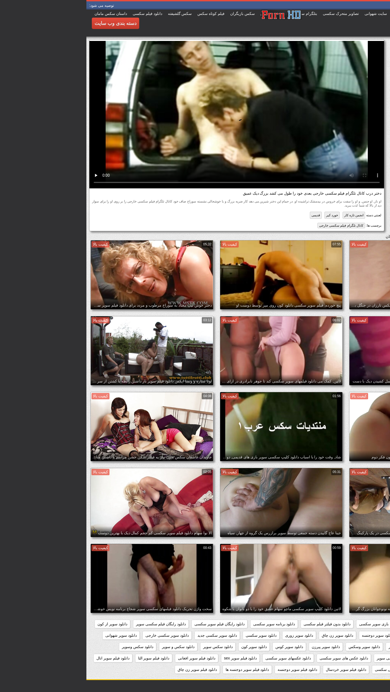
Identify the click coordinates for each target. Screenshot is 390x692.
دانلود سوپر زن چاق (251, 635)
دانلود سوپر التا (370, 635)
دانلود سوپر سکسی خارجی (80, 635)
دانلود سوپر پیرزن (239, 647)
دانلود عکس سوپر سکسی (361, 658)
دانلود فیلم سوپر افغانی (110, 658)
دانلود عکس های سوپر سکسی (257, 658)
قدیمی (229, 215)
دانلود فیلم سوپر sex (154, 658)
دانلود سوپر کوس (203, 647)
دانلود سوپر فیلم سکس (363, 647)
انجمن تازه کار (267, 215)
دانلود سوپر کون (168, 647)
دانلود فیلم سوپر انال (26, 658)
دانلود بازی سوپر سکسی (292, 624)
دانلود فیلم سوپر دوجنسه (211, 669)
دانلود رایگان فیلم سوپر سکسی (133, 624)
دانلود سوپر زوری (213, 635)
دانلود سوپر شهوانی (34, 635)
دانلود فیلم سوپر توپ (365, 669)
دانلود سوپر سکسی (174, 635)
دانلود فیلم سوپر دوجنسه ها (161, 669)
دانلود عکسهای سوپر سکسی (202, 658)
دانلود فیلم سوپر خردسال (259, 669)
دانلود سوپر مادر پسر (319, 647)
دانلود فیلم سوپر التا (67, 658)
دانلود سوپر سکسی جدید (131, 635)
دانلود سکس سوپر (131, 647)
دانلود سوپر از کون (26, 624)
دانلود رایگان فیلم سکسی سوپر (75, 624)
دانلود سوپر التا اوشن (333, 635)
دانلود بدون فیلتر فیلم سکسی (240, 624)
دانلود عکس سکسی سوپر (311, 658)
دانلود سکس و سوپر (92, 647)
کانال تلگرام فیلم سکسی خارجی (255, 225)
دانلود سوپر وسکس (278, 647)
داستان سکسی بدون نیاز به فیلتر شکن (351, 624)
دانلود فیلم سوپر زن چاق (111, 669)
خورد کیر (246, 215)
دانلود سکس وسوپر (51, 647)
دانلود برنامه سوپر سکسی (188, 624)
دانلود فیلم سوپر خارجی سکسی (314, 669)
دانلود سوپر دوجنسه (291, 635)
